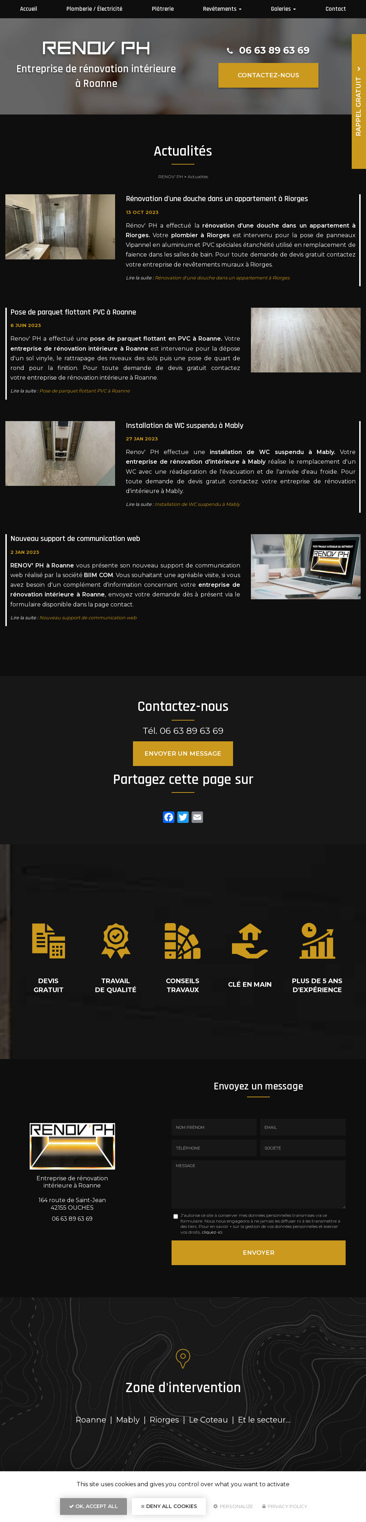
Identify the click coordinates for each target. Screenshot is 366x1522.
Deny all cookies (169, 1506)
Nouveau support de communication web (75, 539)
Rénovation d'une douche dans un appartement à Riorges (217, 199)
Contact (336, 9)
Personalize (233, 1506)
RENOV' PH (170, 176)
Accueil (28, 9)
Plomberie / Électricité (94, 9)
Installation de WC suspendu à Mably (184, 426)
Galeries (283, 9)
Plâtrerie (163, 9)
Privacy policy (284, 1506)
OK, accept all (93, 1506)
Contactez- (268, 75)
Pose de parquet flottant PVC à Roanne (73, 312)
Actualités (198, 176)
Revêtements (222, 9)
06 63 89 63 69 (274, 50)
